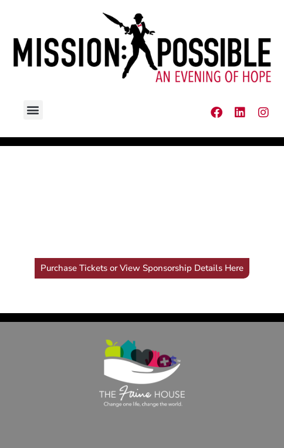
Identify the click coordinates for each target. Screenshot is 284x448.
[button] (33, 110)
